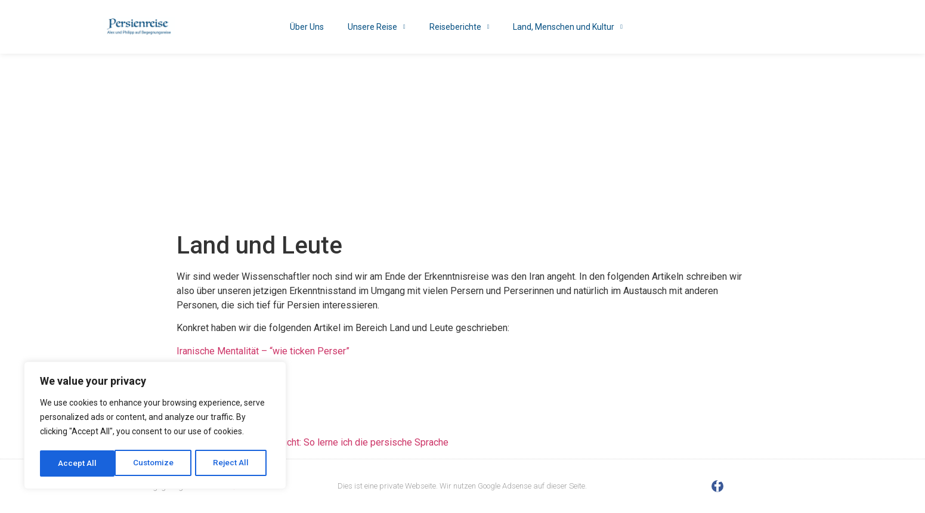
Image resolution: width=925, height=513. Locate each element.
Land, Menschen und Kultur (568, 27)
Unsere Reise (377, 27)
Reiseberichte (459, 27)
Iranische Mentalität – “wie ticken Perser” (264, 351)
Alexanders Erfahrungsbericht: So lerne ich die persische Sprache (312, 442)
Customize (78, 463)
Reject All (157, 463)
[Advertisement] (463, 143)
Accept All (233, 463)
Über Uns (307, 27)
